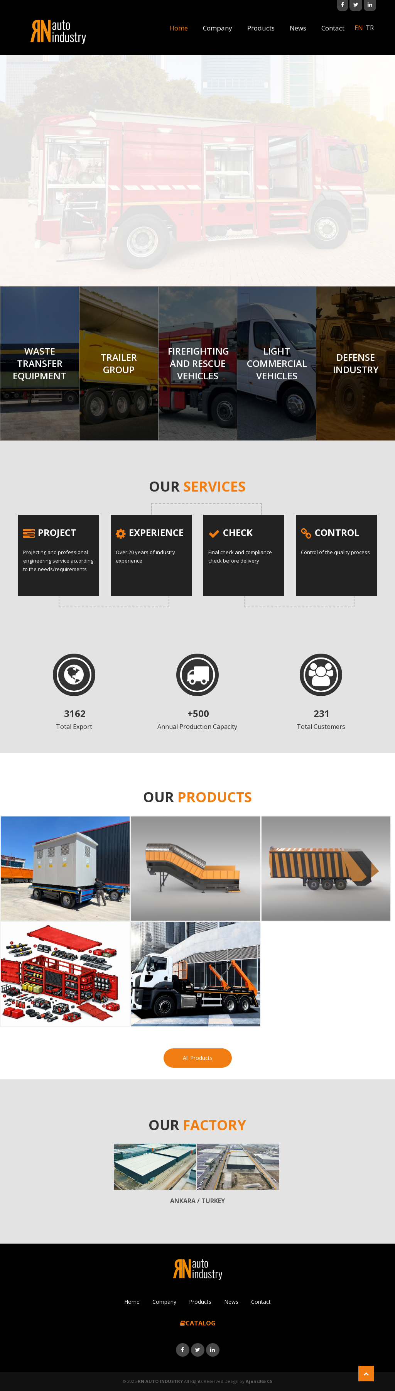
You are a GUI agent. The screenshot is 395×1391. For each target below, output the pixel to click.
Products (261, 28)
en (358, 28)
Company (217, 28)
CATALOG (198, 1323)
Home (178, 28)
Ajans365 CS (259, 1381)
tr (370, 28)
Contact (332, 28)
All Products (198, 1057)
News (298, 28)
